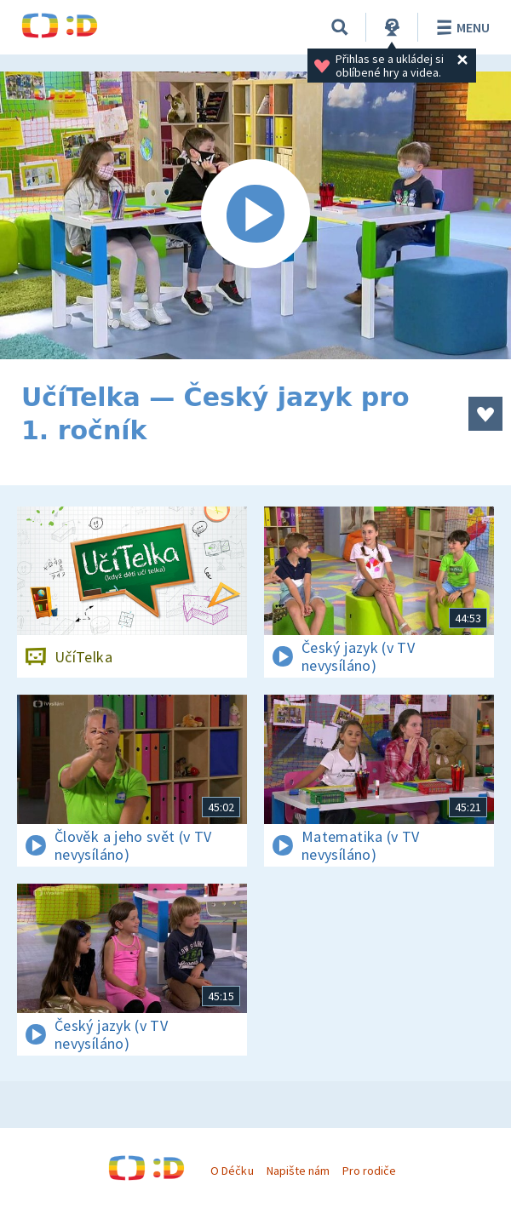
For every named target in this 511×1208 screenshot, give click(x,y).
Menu (460, 27)
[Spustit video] (255, 215)
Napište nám (298, 1170)
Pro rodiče (369, 1170)
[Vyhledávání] (339, 27)
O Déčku (231, 1170)
